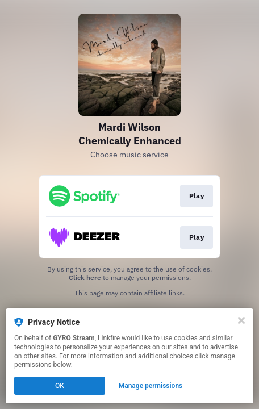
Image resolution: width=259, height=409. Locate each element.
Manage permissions (151, 386)
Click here (85, 277)
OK (59, 386)
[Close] (241, 320)
